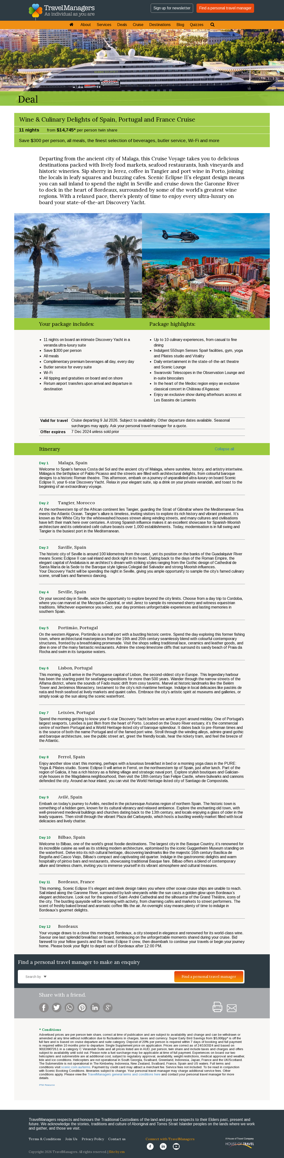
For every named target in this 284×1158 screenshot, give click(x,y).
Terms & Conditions (45, 1139)
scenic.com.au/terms (75, 1067)
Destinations (160, 25)
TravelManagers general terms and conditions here (124, 1074)
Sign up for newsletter (171, 8)
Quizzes (196, 25)
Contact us (117, 1139)
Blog (180, 25)
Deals (122, 25)
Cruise (138, 25)
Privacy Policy (93, 1139)
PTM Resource (47, 1085)
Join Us (71, 1139)
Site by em (117, 1152)
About (86, 25)
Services (104, 25)
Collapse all (224, 449)
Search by (36, 977)
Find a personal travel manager (225, 8)
